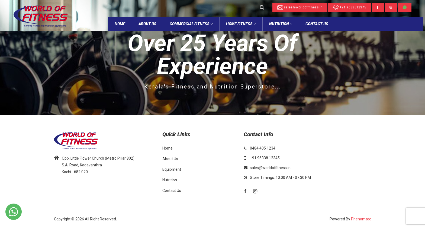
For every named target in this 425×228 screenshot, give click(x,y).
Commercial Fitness (191, 24)
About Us (170, 159)
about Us (147, 24)
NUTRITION (280, 24)
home (120, 24)
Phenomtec (361, 219)
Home (167, 148)
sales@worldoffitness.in (300, 7)
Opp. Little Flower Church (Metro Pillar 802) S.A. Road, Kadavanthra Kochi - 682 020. (98, 165)
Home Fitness (241, 24)
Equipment (171, 169)
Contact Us (316, 24)
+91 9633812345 (349, 7)
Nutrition (169, 180)
